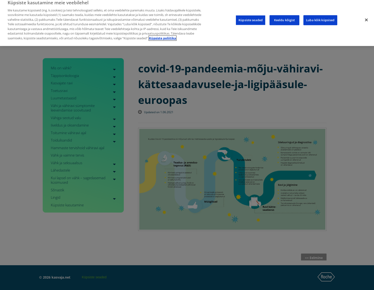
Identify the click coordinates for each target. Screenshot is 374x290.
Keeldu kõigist (284, 17)
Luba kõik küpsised (320, 17)
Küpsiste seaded (251, 17)
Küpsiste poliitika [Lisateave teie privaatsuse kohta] (162, 35)
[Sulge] (366, 17)
